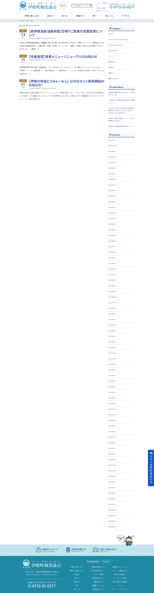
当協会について (98, 589)
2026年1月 (111, 140)
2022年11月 (112, 291)
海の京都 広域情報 (120, 582)
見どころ (109, 16)
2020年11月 (112, 415)
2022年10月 (112, 297)
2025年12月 (112, 145)
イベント (111, 56)
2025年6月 (112, 162)
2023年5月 (112, 269)
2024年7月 (112, 207)
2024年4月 (112, 218)
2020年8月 (112, 431)
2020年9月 (112, 426)
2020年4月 (112, 454)
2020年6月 (112, 443)
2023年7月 (112, 258)
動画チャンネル (98, 585)
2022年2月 (112, 342)
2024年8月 (112, 202)
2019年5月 (111, 493)
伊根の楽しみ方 (32, 16)
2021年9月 (111, 364)
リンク (119, 585)
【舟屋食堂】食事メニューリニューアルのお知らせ (63, 56)
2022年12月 (112, 286)
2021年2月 (111, 403)
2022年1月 (111, 347)
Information (113, 50)
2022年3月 (112, 336)
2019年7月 (111, 487)
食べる (65, 16)
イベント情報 (98, 574)
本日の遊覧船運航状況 (151, 469)
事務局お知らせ (98, 578)
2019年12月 (112, 465)
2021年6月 (111, 381)
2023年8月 (112, 252)
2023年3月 (112, 274)
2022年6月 (112, 319)
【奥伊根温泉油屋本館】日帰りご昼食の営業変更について (65, 33)
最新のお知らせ (113, 78)
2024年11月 (112, 185)
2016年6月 (111, 527)
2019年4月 (111, 499)
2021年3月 (111, 398)
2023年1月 (111, 280)
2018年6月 (111, 521)
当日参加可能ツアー (98, 570)
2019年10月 (112, 476)
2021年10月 (112, 359)
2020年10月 (112, 420)
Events (110, 34)
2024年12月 (112, 179)
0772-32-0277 (35, 574)
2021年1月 (111, 409)
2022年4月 (112, 330)
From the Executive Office (118, 39)
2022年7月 (112, 314)
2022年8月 (112, 308)
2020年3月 (112, 459)
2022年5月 (112, 325)
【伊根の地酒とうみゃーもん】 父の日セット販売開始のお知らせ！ (66, 83)
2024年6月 (112, 213)
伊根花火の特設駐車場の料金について (121, 126)
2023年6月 (112, 263)
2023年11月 (112, 235)
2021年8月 (111, 370)
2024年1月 (111, 224)
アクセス (125, 16)
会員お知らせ (98, 582)
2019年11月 (112, 471)
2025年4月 (112, 168)
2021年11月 (112, 353)
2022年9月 (112, 302)
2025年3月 (112, 174)
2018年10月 (112, 510)
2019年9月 (111, 482)
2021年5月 (111, 387)
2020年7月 (112, 437)
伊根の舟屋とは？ (98, 567)
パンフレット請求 (120, 578)
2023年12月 (112, 230)
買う (95, 16)
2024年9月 (112, 196)
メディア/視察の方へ (120, 570)
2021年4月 (111, 392)
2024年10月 (112, 190)
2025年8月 (112, 151)
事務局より (112, 62)
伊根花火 (111, 67)
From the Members (115, 45)
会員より (111, 73)
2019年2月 (111, 504)
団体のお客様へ (102, 8)
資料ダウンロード (102, 11)
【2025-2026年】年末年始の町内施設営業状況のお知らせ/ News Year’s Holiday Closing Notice (121, 110)
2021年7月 (111, 375)
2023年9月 (112, 246)
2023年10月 (112, 241)
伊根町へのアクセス (119, 567)
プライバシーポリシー (119, 589)
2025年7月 (112, 157)
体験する (80, 16)
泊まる (50, 16)
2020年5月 (112, 448)
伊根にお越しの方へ (77, 570)
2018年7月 (111, 515)
